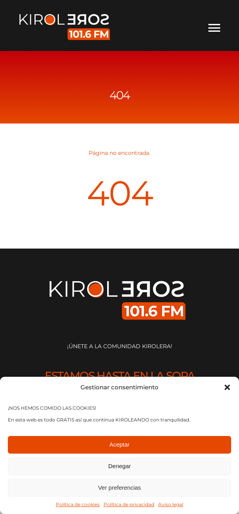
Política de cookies (78, 504)
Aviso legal (170, 504)
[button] (227, 387)
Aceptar (119, 444)
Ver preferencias (119, 487)
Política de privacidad (129, 504)
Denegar (119, 466)
